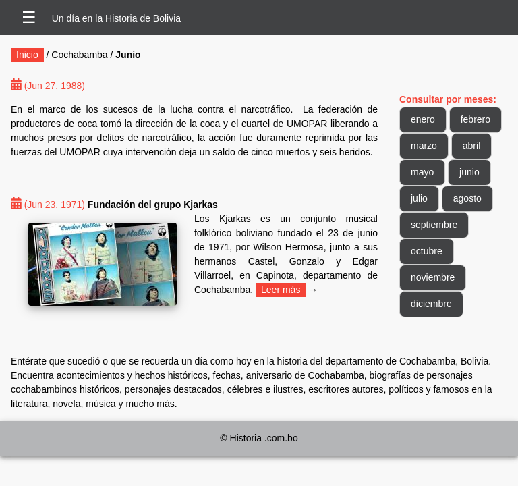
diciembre (431, 303)
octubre (426, 251)
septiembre (434, 224)
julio (419, 198)
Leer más (280, 289)
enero (423, 119)
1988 (71, 85)
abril (471, 145)
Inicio (27, 54)
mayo (422, 172)
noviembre (433, 277)
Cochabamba (79, 54)
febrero (475, 119)
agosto (467, 198)
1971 (71, 204)
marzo (424, 145)
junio (469, 172)
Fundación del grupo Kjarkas (153, 204)
